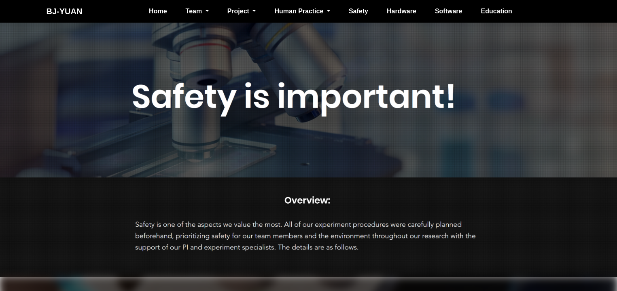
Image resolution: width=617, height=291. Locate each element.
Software (448, 11)
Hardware (401, 11)
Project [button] (239, 11)
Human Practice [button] (299, 11)
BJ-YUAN (65, 11)
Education (496, 11)
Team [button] (195, 11)
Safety (358, 11)
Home (158, 11)
